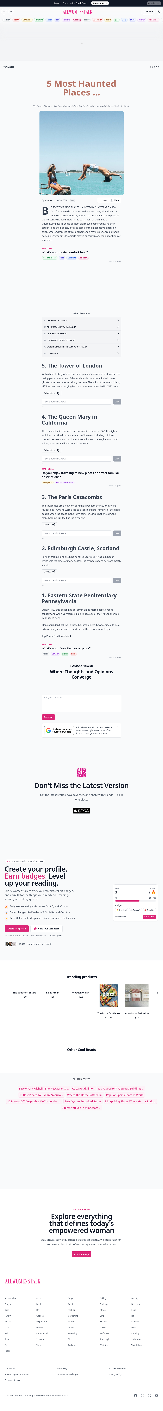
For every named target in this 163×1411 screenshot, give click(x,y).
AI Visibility (62, 1368)
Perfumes (104, 1333)
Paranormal (42, 1333)
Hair (133, 1315)
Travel (132, 20)
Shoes (49, 20)
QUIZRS (119, 261)
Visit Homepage (81, 1254)
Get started (149, 916)
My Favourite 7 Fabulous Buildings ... (121, 1088)
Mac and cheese (49, 258)
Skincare (66, 20)
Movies (103, 1327)
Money (71, 1327)
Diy (37, 1310)
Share (115, 200)
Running (135, 1333)
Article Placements (117, 1368)
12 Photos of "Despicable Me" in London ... (34, 1101)
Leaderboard (120, 917)
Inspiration (97, 20)
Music (134, 1327)
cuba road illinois (83, 1088)
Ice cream (83, 258)
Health (16, 20)
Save (103, 200)
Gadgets (40, 1315)
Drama (65, 654)
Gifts (102, 1315)
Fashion (7, 20)
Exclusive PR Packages (67, 1374)
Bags (70, 1298)
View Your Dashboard (46, 928)
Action (45, 654)
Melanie (48, 200)
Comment (48, 717)
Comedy (55, 654)
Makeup (40, 1327)
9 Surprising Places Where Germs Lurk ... (130, 1101)
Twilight (72, 1345)
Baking (103, 1298)
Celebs (71, 1304)
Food (133, 1310)
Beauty (134, 1298)
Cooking (104, 1304)
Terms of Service (12, 1380)
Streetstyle (105, 1339)
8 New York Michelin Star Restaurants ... (44, 1088)
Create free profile (17, 928)
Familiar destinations (64, 482)
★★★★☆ (154, 66)
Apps (116, 20)
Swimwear (136, 1339)
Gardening (27, 20)
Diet (7, 1310)
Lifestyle (135, 1321)
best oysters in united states (83, 1101)
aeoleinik (66, 636)
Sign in (58, 935)
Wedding (77, 20)
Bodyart (141, 20)
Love (7, 1327)
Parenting (39, 20)
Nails (7, 1333)
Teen (57, 20)
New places (47, 482)
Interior (71, 1321)
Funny (86, 20)
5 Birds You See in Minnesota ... (81, 1108)
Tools (7, 1350)
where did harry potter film (85, 1095)
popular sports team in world (125, 1095)
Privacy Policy (115, 1374)
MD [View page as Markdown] (72, 200)
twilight (9, 66)
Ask (117, 401)
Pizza (62, 258)
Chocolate (72, 258)
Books (108, 20)
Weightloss (136, 1345)
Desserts (135, 1304)
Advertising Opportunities (17, 1374)
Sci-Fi (73, 654)
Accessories (153, 20)
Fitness (103, 1310)
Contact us (10, 1368)
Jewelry (103, 1321)
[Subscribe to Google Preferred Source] (59, 730)
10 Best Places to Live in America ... (41, 1095)
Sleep (124, 20)
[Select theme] (148, 12)
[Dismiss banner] (117, 727)
